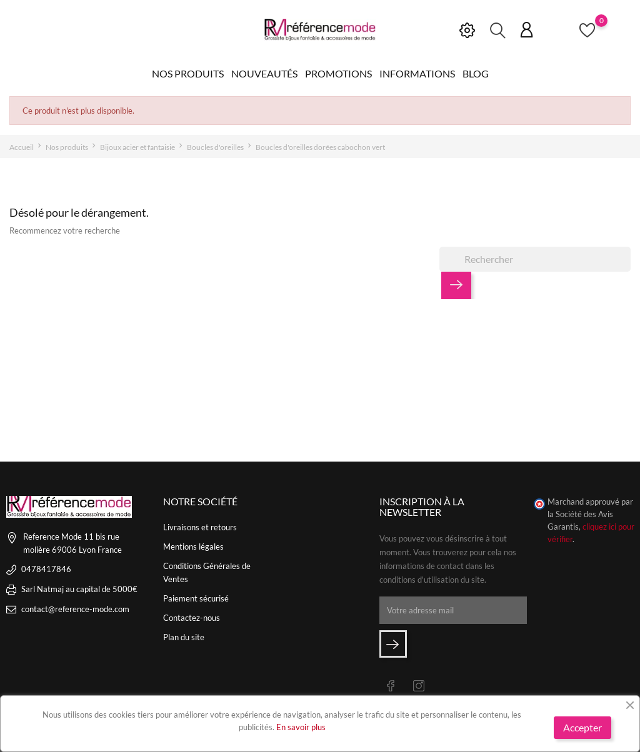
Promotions (338, 73)
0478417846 (46, 569)
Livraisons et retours (200, 527)
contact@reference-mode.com (75, 609)
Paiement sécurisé (196, 598)
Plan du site (183, 637)
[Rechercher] (535, 259)
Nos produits (188, 73)
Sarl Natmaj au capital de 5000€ (79, 589)
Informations (417, 73)
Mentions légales (193, 547)
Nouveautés (264, 73)
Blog (475, 73)
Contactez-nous (191, 618)
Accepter (582, 727)
